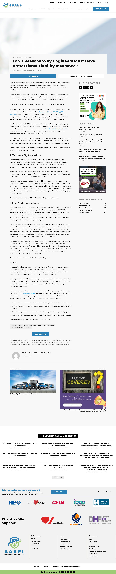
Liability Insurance (30, 325)
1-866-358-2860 (67, 572)
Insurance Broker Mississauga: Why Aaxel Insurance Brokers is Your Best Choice (91, 142)
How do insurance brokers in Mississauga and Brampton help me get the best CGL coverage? (96, 455)
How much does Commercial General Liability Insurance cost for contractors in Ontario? (96, 467)
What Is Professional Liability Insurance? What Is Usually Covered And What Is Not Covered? (84, 410)
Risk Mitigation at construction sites (24, 394)
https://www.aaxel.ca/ (26, 355)
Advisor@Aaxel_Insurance (25, 70)
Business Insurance (16, 448)
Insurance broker (16, 325)
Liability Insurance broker (46, 325)
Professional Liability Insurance (23, 57)
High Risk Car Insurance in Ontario (91, 134)
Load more (58, 477)
